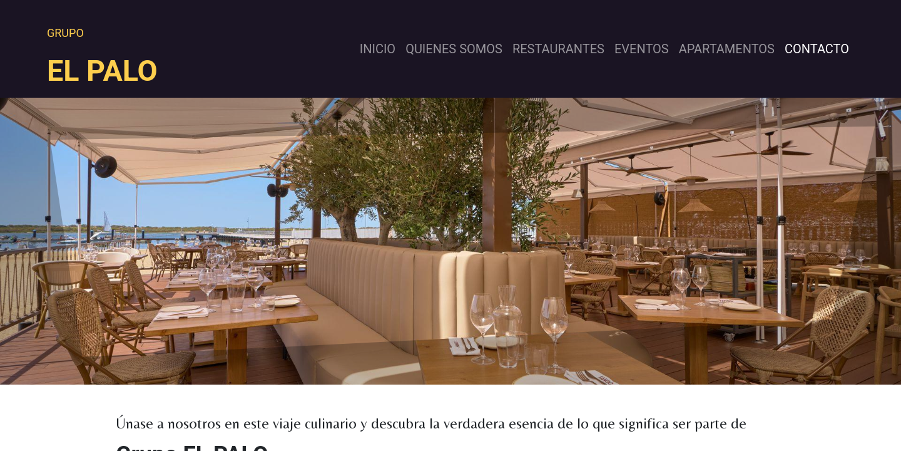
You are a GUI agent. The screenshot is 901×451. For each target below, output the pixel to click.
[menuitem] (377, 48)
